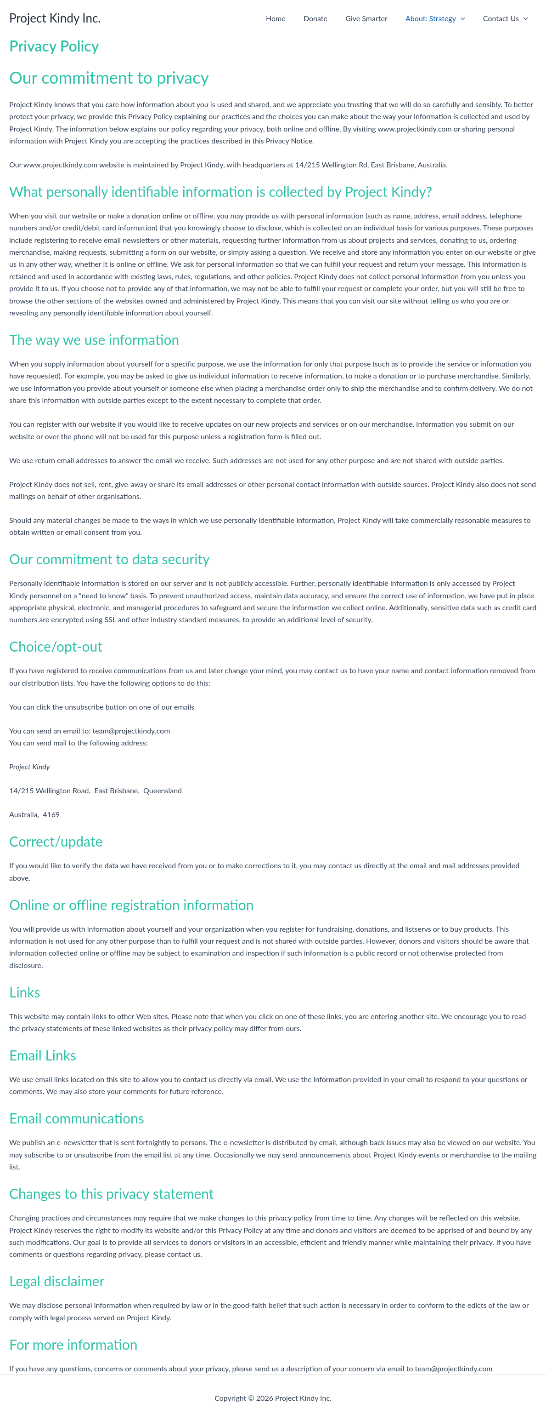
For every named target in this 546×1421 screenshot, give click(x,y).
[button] (465, 18)
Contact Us (507, 18)
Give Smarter (375, 18)
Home (291, 18)
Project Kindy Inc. (55, 18)
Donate (327, 18)
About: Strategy (440, 18)
